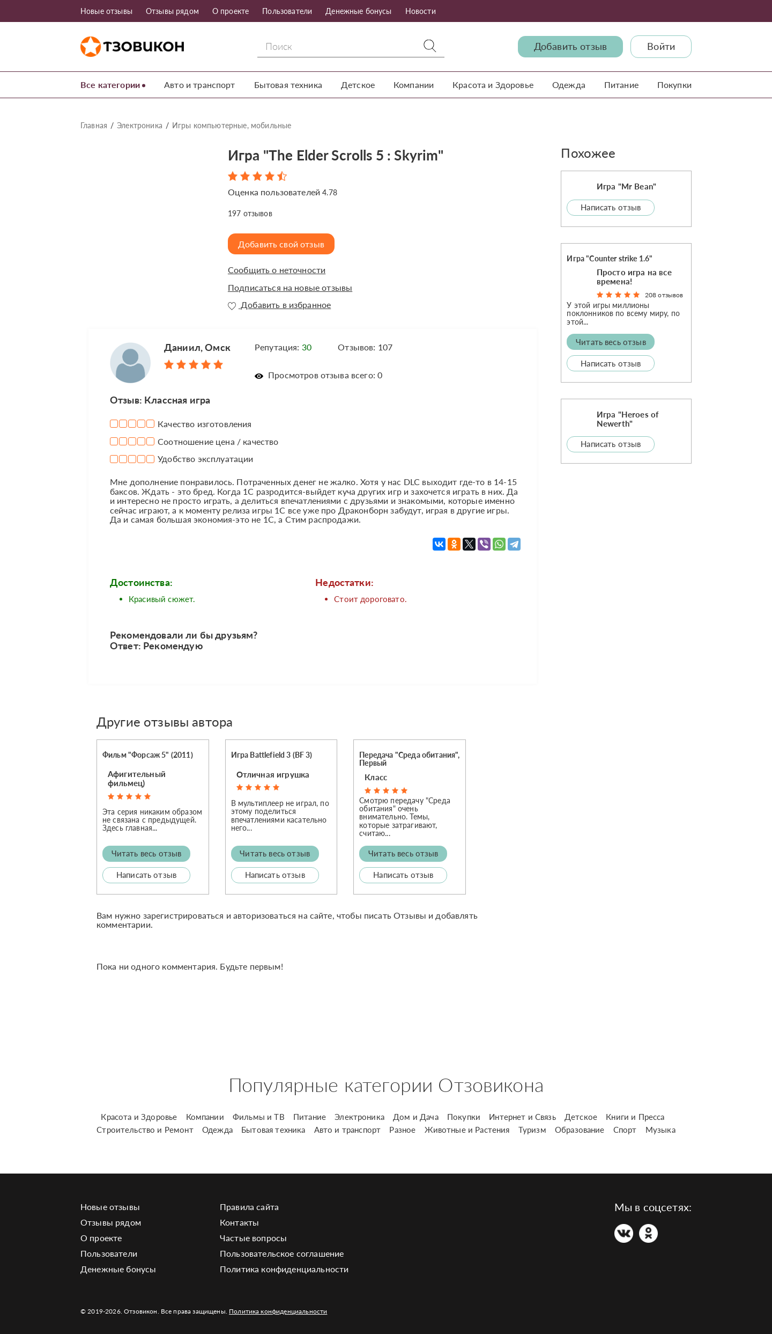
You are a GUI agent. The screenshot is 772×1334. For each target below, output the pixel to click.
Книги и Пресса (635, 1117)
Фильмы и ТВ (259, 1117)
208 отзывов (664, 294)
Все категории (110, 84)
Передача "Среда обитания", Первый (409, 758)
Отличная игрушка (273, 774)
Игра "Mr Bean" (626, 186)
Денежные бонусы (358, 11)
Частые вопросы (253, 1238)
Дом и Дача (416, 1117)
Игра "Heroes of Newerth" (627, 418)
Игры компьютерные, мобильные (231, 125)
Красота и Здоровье (492, 84)
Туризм (532, 1129)
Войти (661, 46)
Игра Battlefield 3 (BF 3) (272, 754)
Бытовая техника (288, 84)
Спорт (625, 1129)
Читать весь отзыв (147, 853)
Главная (93, 125)
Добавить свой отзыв (282, 243)
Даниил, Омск (197, 347)
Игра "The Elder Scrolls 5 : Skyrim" (347, 153)
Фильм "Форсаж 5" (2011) (147, 754)
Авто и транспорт (199, 84)
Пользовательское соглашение (282, 1253)
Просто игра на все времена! (634, 276)
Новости (420, 11)
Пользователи (287, 11)
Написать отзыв (146, 874)
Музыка (660, 1129)
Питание (621, 84)
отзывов (250, 212)
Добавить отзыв (570, 46)
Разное (402, 1129)
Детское (358, 84)
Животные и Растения (467, 1129)
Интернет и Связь (522, 1117)
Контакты (239, 1222)
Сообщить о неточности (276, 270)
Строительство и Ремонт (145, 1129)
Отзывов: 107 (365, 346)
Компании (414, 84)
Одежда (568, 84)
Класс (376, 776)
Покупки (674, 84)
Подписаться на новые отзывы (290, 287)
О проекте (230, 11)
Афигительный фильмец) (137, 778)
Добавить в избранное (279, 305)
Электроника (139, 125)
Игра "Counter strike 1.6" (609, 257)
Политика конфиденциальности (284, 1269)
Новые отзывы (106, 11)
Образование (580, 1129)
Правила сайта (249, 1206)
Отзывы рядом (172, 11)
